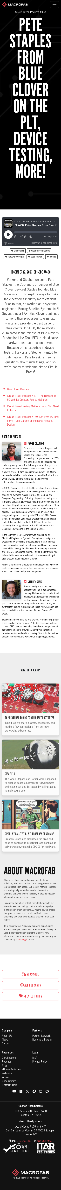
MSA (34, 1058)
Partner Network (41, 1036)
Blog (4, 1065)
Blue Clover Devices (18, 389)
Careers (6, 1043)
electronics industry (39, 251)
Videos (5, 1077)
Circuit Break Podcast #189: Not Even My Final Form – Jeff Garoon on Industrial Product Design (33, 421)
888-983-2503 (44, 1141)
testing (51, 257)
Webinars (7, 1073)
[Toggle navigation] (54, 4)
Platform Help (9, 1085)
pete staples (35, 257)
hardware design (14, 257)
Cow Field (10, 778)
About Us (7, 1036)
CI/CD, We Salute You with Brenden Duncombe (29, 838)
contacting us (22, 940)
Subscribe (30, 974)
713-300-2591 (25, 1141)
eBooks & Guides (11, 1069)
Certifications (9, 1058)
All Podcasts (30, 985)
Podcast (6, 1062)
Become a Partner (42, 1040)
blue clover (17, 251)
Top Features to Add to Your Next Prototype (29, 722)
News (5, 1040)
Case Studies (9, 1081)
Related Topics (30, 996)
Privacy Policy (39, 1062)
